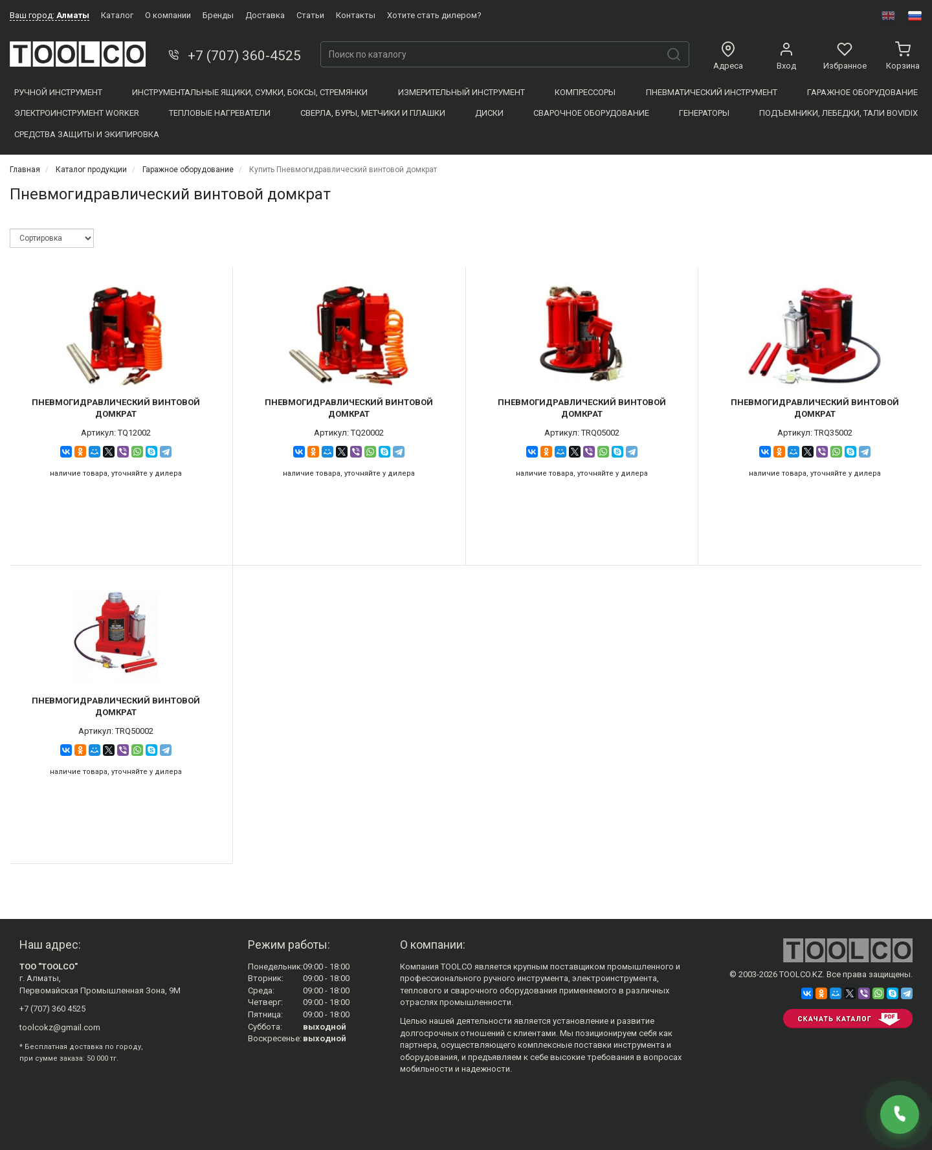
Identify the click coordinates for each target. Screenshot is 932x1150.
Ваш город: (49, 15)
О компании (168, 15)
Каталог (117, 15)
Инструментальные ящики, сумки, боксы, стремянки (250, 92)
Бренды (218, 15)
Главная (25, 169)
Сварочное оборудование (591, 113)
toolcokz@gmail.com (59, 1027)
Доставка (265, 15)
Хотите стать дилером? (434, 15)
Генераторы (704, 113)
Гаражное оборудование (862, 92)
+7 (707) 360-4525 (233, 55)
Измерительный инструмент (461, 92)
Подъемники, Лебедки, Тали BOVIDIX (838, 113)
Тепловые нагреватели (220, 113)
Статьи (310, 15)
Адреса (728, 56)
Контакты (355, 15)
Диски (489, 113)
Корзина (903, 56)
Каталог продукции (91, 169)
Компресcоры (585, 92)
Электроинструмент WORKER (76, 113)
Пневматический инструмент (711, 92)
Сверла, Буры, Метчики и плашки (372, 113)
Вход (786, 56)
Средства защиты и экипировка (86, 134)
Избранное (845, 56)
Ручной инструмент (58, 92)
